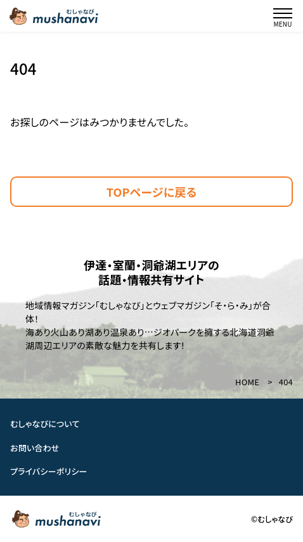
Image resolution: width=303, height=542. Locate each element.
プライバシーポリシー (48, 471)
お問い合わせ (35, 448)
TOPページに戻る (151, 191)
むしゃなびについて (45, 424)
